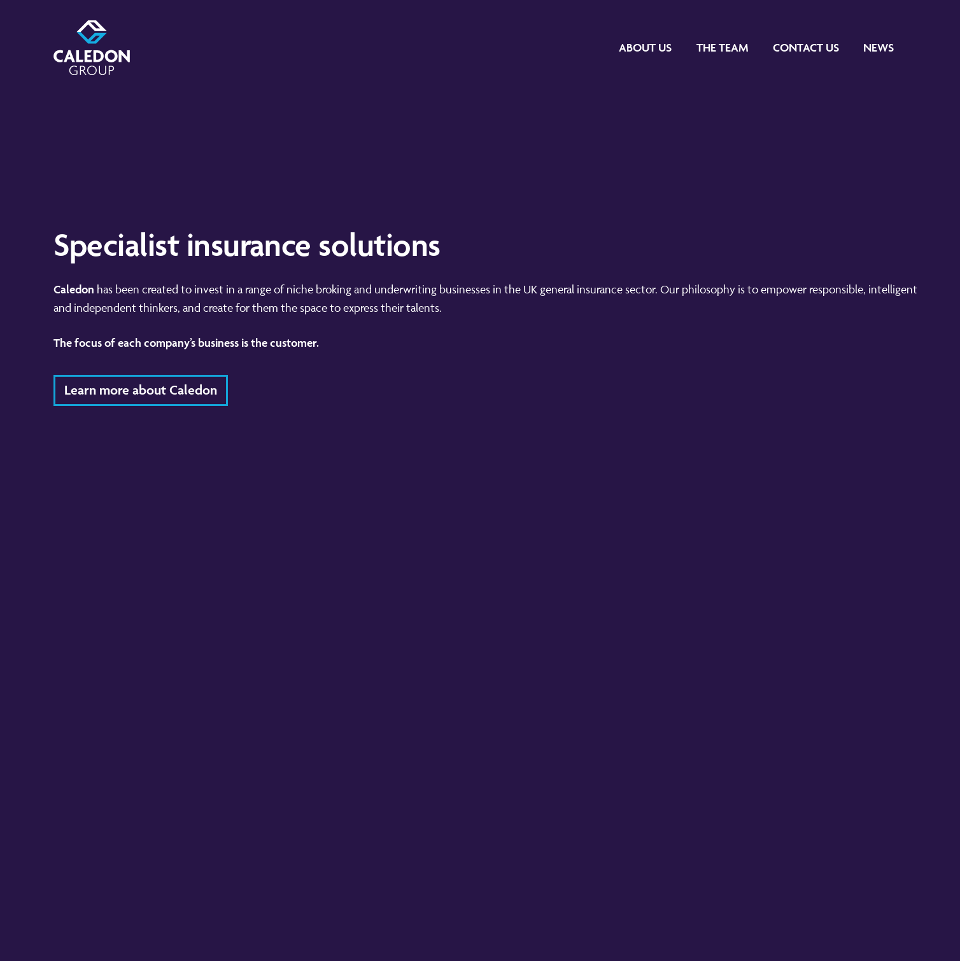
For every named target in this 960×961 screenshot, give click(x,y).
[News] (878, 48)
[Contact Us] (806, 48)
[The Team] (722, 48)
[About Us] (645, 48)
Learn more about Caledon (140, 390)
